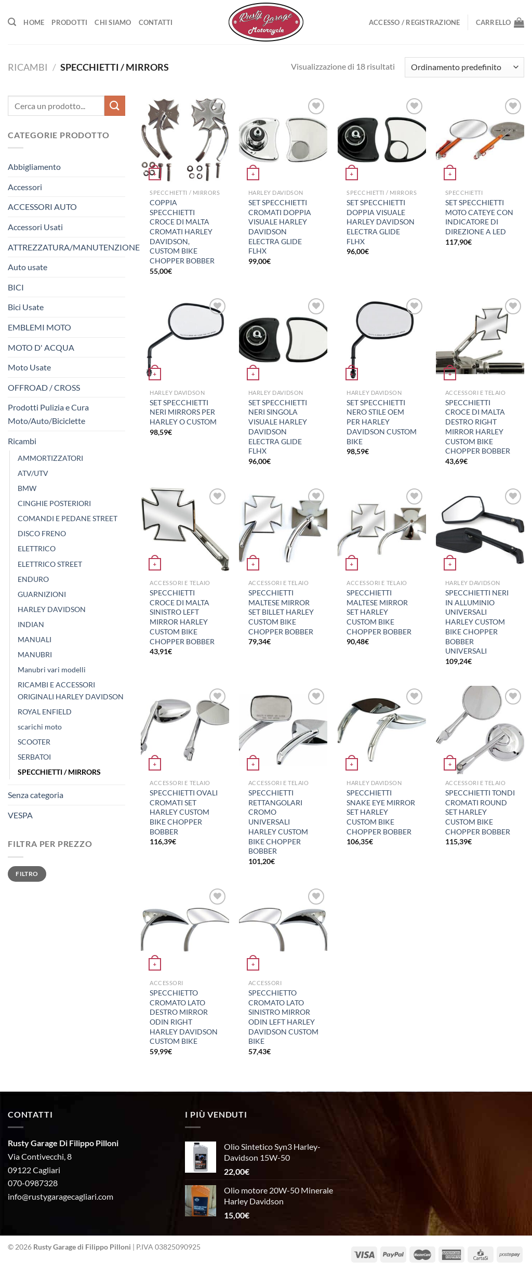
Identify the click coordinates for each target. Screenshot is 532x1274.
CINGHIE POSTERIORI (54, 503)
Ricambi (28, 67)
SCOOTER (34, 741)
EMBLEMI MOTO (39, 327)
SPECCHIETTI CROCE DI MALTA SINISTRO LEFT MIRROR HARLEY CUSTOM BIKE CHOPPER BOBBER (182, 617)
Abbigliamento (34, 166)
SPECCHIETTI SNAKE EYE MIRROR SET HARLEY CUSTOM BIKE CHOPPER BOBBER (381, 812)
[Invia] (114, 106)
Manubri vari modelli (52, 669)
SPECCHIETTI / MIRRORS (59, 771)
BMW (27, 488)
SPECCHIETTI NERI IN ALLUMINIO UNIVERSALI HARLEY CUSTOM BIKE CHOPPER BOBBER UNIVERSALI (477, 621)
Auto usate (27, 267)
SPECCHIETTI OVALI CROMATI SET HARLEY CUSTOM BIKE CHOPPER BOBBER (184, 812)
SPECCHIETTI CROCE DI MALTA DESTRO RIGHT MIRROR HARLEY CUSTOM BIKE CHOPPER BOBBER (477, 427)
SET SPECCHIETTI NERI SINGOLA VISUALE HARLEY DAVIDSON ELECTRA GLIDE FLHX (277, 427)
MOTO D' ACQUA (41, 347)
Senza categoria (35, 795)
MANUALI (34, 639)
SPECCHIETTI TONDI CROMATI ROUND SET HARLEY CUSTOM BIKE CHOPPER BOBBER (480, 812)
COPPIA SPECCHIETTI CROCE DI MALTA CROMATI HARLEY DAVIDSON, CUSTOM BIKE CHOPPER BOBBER (182, 231)
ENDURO (33, 579)
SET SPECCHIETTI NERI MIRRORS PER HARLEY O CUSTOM (183, 412)
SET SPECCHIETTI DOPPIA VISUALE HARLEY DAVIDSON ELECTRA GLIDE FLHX (381, 222)
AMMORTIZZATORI (50, 458)
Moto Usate (29, 367)
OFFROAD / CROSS (44, 387)
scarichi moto (40, 726)
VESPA (20, 815)
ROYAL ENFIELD (45, 711)
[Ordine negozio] (464, 67)
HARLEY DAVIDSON (52, 609)
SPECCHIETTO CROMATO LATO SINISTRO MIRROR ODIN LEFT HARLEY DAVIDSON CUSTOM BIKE (283, 1017)
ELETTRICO (37, 548)
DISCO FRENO (42, 533)
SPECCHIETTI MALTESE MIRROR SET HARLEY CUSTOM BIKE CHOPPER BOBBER (379, 612)
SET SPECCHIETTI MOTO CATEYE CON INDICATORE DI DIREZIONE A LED (479, 217)
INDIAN (31, 624)
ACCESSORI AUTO (42, 206)
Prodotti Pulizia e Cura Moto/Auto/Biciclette (48, 414)
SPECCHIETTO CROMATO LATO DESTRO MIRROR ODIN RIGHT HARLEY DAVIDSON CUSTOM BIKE (184, 1017)
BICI (16, 287)
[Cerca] (12, 22)
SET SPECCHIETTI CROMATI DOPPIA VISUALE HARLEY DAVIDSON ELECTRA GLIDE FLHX (279, 227)
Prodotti (69, 22)
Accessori (25, 187)
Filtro (27, 874)
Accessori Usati (35, 227)
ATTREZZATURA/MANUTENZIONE (74, 247)
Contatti (156, 22)
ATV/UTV (33, 473)
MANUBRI (35, 654)
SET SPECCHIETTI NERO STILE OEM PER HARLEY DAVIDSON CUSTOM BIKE (382, 422)
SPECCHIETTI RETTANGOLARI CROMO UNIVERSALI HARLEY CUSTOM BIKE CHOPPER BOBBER (278, 821)
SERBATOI (34, 756)
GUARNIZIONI (42, 594)
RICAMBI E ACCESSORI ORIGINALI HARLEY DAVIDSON (71, 690)
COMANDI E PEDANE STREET (67, 518)
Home (33, 22)
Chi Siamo (113, 22)
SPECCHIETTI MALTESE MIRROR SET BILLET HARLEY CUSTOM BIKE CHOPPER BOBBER (281, 612)
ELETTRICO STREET (50, 564)
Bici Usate (26, 307)
